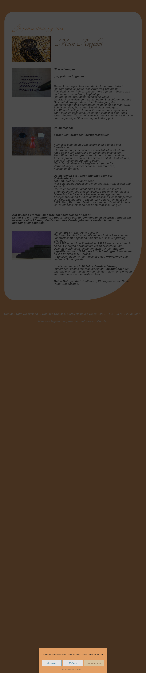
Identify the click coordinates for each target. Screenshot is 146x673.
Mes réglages (94, 663)
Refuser (73, 663)
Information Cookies (71, 669)
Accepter (51, 663)
